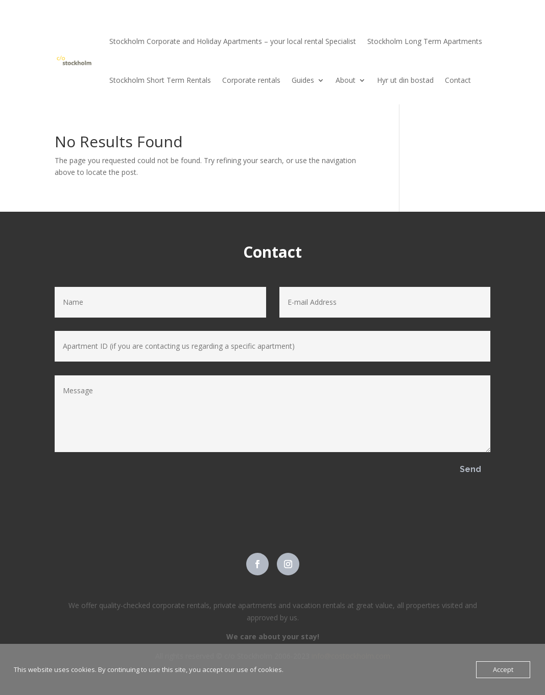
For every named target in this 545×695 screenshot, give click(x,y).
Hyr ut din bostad (405, 80)
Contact (458, 80)
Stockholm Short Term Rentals (160, 80)
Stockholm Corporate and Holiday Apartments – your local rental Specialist (232, 41)
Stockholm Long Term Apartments (424, 41)
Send (470, 469)
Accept (503, 669)
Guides (303, 80)
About (346, 80)
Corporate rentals (251, 80)
